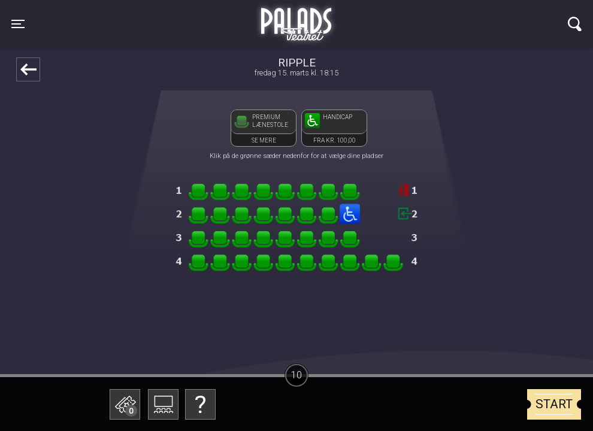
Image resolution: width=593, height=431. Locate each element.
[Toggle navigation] (18, 24)
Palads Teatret (296, 17)
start (554, 404)
